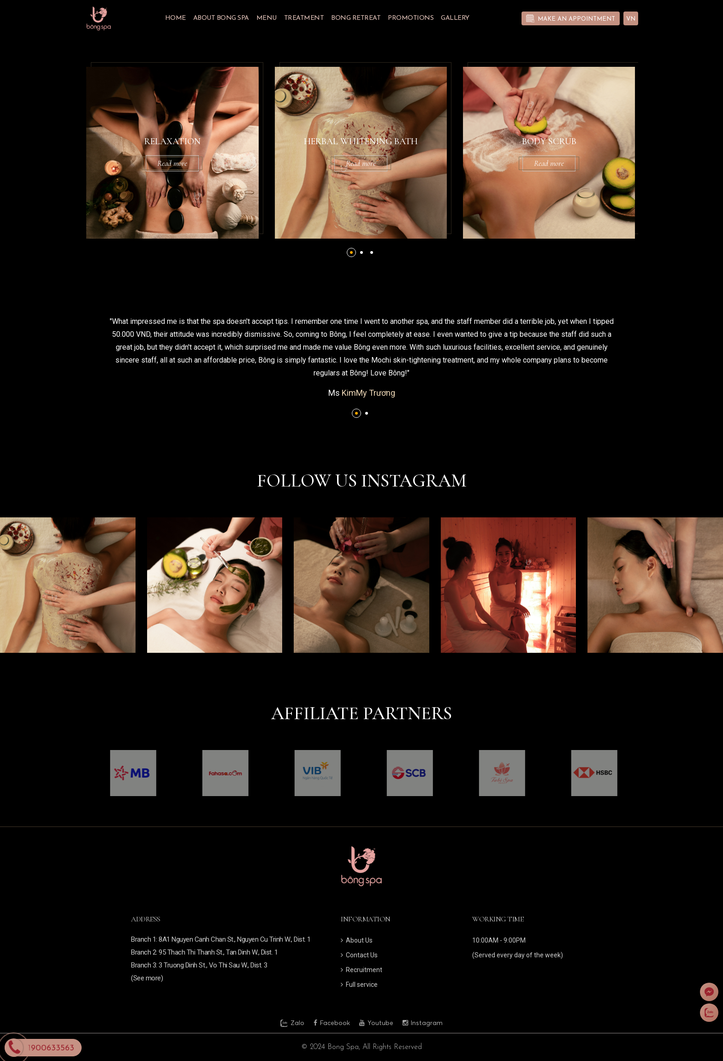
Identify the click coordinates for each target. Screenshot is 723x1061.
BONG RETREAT (355, 18)
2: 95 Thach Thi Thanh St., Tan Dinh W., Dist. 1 (215, 952)
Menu (266, 18)
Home (175, 18)
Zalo (292, 1023)
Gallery (455, 18)
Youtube (376, 1023)
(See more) (147, 978)
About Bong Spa (221, 18)
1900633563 (51, 1048)
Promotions (410, 18)
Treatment (304, 18)
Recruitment (361, 969)
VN (630, 19)
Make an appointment (576, 19)
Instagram (423, 1023)
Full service (359, 984)
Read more (200, 163)
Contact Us (359, 955)
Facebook (332, 1023)
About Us (357, 940)
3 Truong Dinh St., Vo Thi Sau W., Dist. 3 (213, 965)
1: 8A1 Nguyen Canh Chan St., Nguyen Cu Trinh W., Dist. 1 (232, 939)
